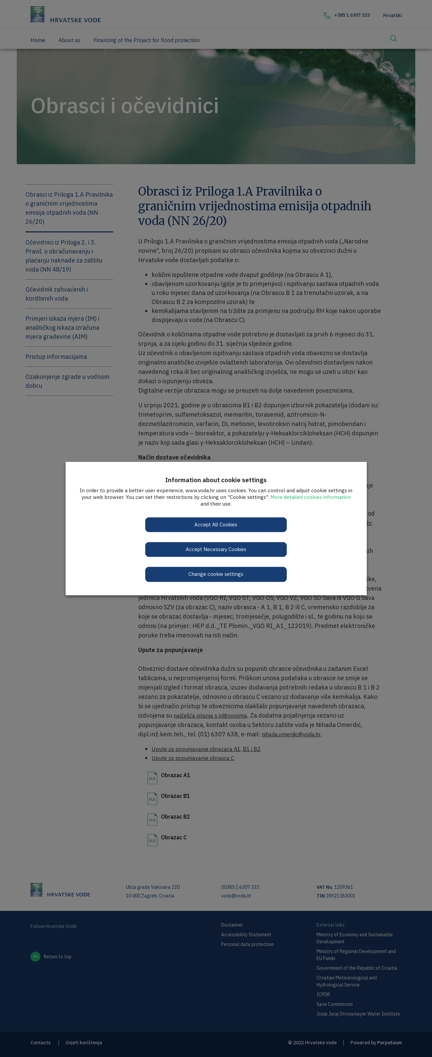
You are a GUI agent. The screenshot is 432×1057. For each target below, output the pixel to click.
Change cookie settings (216, 574)
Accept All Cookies (216, 524)
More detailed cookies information (310, 497)
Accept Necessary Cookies (216, 549)
